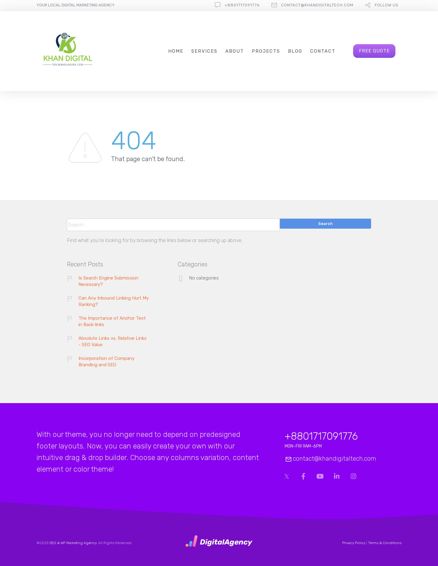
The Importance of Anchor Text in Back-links (112, 321)
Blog (295, 51)
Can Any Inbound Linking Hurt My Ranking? (113, 301)
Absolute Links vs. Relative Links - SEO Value (112, 341)
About (234, 51)
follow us (386, 5)
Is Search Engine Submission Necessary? (108, 281)
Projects (266, 51)
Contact (322, 51)
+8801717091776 (242, 5)
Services (204, 51)
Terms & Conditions (384, 543)
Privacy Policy (353, 543)
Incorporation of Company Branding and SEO (106, 361)
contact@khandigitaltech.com (317, 5)
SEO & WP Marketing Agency (72, 543)
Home (175, 51)
